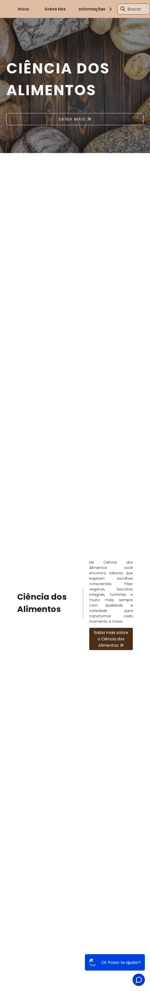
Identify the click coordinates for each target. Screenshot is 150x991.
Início (23, 9)
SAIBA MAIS (72, 119)
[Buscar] (123, 9)
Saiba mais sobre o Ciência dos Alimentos (111, 639)
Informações (96, 9)
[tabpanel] (75, 85)
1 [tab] (75, 146)
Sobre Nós (55, 9)
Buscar (134, 9)
